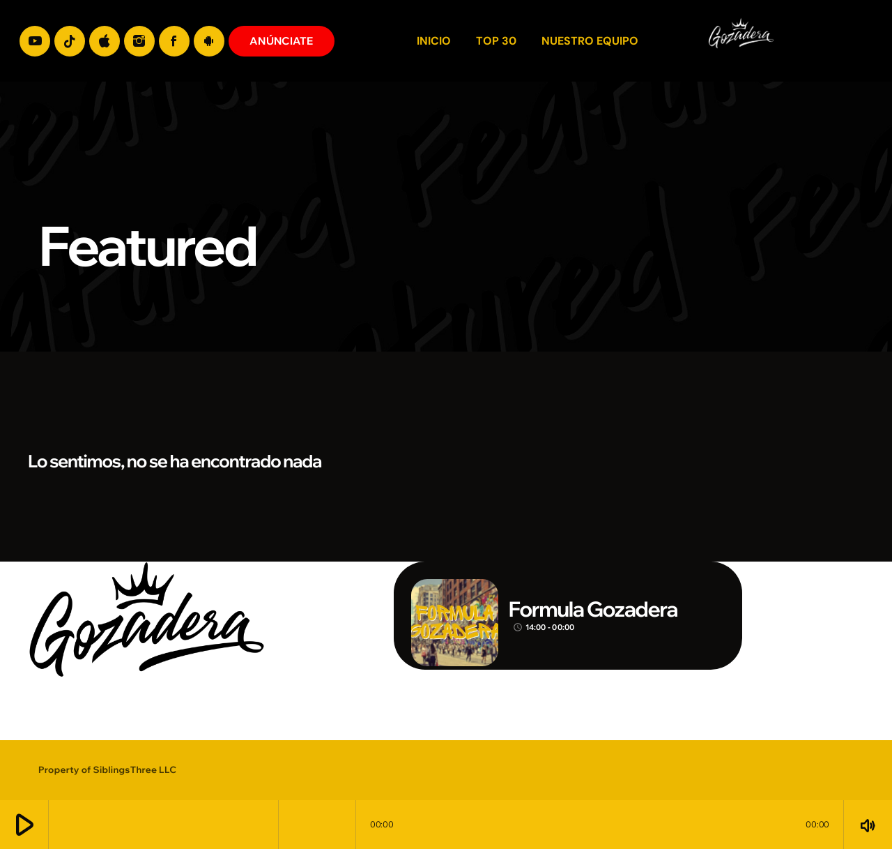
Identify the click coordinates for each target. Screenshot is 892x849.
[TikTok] (69, 41)
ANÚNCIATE (281, 40)
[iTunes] (104, 41)
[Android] (209, 41)
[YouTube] (35, 41)
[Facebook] (174, 41)
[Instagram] (139, 41)
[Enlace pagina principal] (856, 41)
